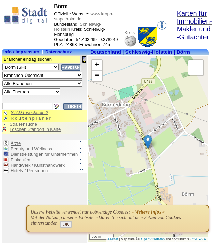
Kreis (129, 32)
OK (66, 224)
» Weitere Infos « (148, 212)
